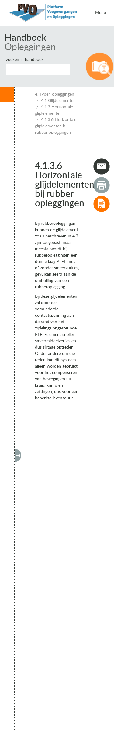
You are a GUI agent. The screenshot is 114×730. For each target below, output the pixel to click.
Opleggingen (30, 47)
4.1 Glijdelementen (58, 101)
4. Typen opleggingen (54, 94)
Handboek (25, 37)
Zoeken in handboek (24, 59)
